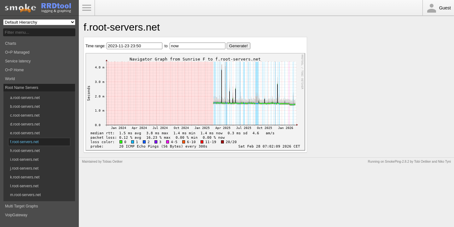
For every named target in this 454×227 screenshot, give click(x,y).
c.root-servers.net (24, 115)
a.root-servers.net (25, 98)
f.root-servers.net (24, 142)
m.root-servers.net (25, 195)
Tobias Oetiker (112, 161)
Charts (10, 43)
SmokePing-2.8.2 (397, 161)
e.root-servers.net (25, 133)
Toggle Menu (87, 8)
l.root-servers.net (24, 186)
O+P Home (14, 70)
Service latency (18, 61)
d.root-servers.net (25, 124)
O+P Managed (17, 52)
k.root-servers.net (24, 177)
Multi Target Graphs (21, 206)
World (10, 79)
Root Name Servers (21, 87)
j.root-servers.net (24, 168)
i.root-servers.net (24, 159)
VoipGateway (16, 215)
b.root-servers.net (25, 106)
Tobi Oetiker (422, 161)
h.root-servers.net (25, 150)
